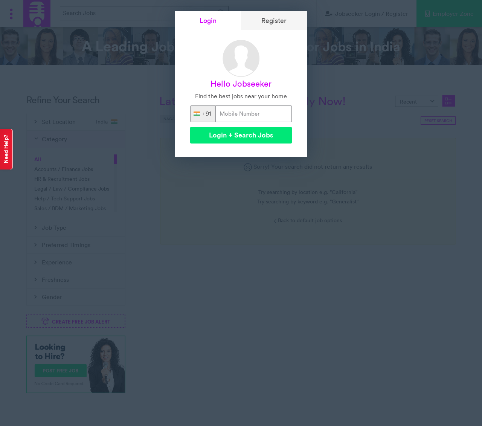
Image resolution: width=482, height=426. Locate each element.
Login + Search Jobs (241, 135)
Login (208, 20)
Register (274, 20)
